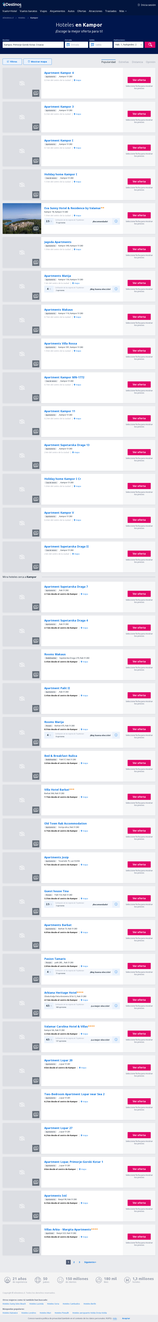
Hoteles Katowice (10, 1313)
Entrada (68, 40)
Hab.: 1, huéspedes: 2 (125, 44)
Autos (71, 11)
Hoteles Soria (53, 1303)
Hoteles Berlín (90, 1303)
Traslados (110, 11)
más (115, 1318)
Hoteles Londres (28, 1313)
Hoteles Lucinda (36, 1303)
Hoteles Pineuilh (62, 1313)
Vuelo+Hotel (9, 11)
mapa (77, 80)
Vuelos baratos (28, 11)
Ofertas (81, 11)
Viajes (43, 11)
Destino (6, 40)
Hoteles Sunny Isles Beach (14, 1303)
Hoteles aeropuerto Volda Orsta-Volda (90, 1313)
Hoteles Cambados (71, 1303)
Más (121, 11)
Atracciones (95, 11)
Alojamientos (57, 11)
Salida (91, 40)
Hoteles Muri (45, 1313)
